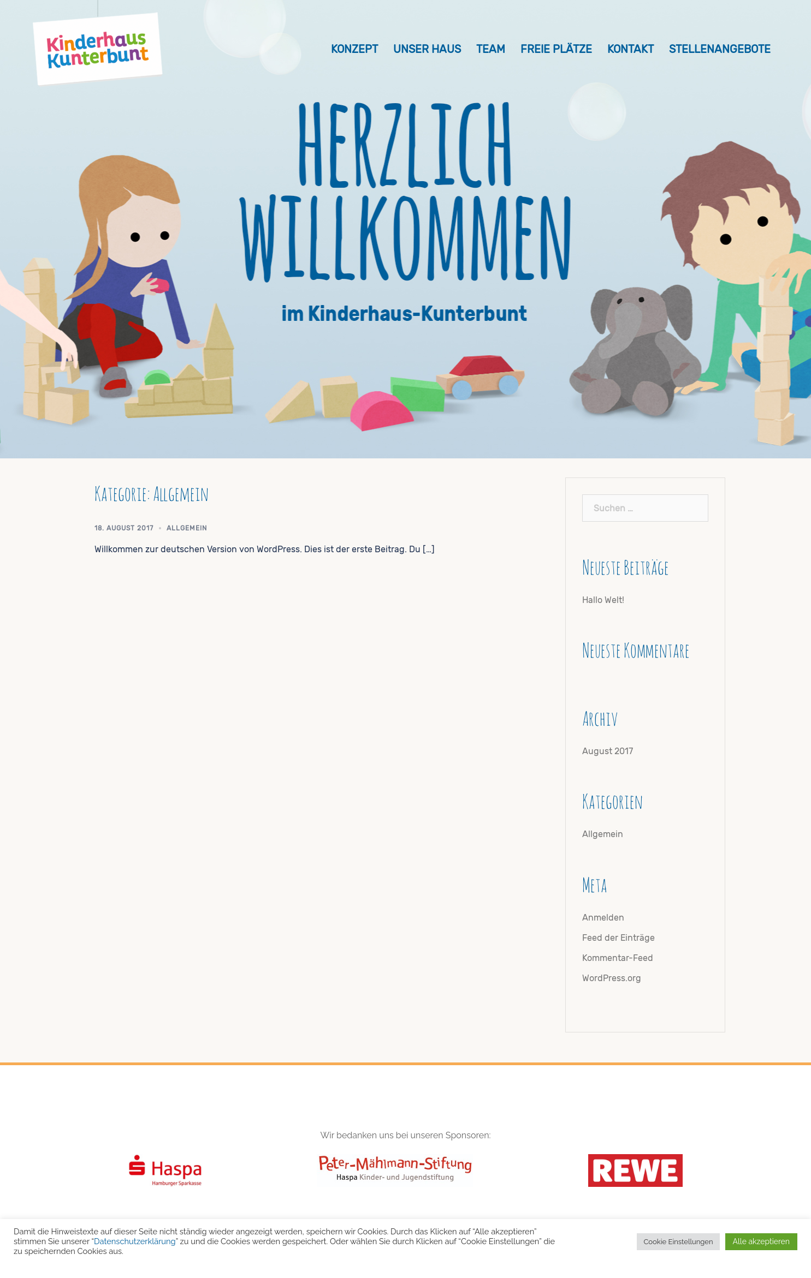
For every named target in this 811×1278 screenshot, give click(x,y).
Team (490, 49)
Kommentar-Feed (617, 958)
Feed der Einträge (618, 938)
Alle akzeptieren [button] (761, 1241)
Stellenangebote (720, 49)
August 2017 (607, 751)
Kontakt (630, 49)
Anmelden (603, 917)
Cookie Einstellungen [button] (678, 1242)
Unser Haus (427, 49)
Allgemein (187, 528)
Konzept (354, 49)
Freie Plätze (556, 49)
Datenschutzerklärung (135, 1241)
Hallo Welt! (603, 600)
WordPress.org (611, 978)
